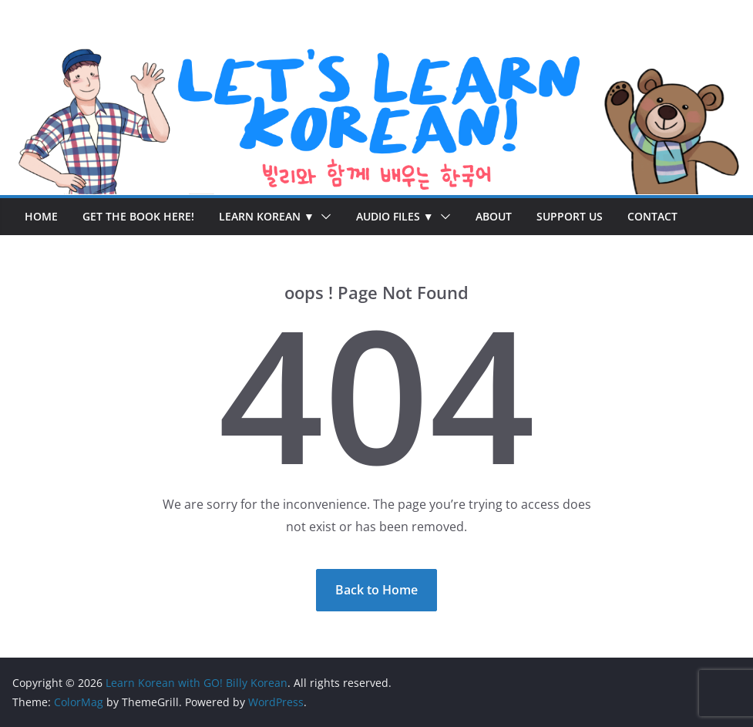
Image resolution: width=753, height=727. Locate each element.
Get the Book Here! (138, 216)
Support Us (569, 216)
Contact (652, 216)
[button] (322, 216)
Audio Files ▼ (395, 216)
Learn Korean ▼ (266, 216)
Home (41, 216)
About (494, 216)
